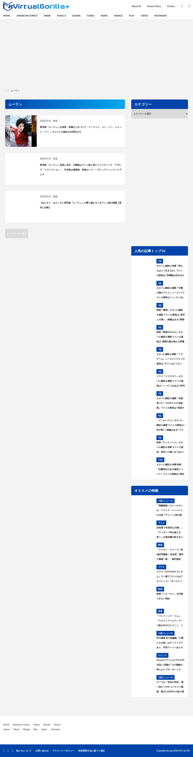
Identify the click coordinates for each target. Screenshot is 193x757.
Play (131, 15)
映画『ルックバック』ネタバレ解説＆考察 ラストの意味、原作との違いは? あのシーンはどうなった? (170, 447)
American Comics (27, 15)
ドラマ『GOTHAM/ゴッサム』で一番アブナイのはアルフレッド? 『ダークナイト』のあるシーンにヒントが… (169, 577)
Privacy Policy (154, 6)
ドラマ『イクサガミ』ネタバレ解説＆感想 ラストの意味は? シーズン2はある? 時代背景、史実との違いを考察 (170, 381)
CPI (188, 750)
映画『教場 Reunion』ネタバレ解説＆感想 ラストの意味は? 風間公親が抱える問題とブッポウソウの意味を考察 (170, 337)
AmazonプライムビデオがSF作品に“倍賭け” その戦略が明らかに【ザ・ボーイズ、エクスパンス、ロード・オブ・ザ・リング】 (170, 665)
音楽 (55, 158)
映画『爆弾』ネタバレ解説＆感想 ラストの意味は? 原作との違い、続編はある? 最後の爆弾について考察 (170, 315)
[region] (96, 53)
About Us (136, 6)
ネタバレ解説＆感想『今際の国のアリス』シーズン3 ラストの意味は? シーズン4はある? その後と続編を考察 (170, 293)
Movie (6, 15)
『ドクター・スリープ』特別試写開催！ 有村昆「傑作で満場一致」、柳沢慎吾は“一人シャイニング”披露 (169, 554)
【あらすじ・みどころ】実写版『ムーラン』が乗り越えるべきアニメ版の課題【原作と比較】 (80, 205)
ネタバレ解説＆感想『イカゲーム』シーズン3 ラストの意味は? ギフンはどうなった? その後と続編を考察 (170, 359)
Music (104, 15)
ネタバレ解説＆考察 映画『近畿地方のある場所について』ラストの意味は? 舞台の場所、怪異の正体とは (170, 469)
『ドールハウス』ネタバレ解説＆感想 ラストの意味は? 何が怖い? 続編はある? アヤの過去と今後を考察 (170, 425)
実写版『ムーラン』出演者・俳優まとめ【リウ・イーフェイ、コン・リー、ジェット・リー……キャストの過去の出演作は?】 (80, 129)
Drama (76, 15)
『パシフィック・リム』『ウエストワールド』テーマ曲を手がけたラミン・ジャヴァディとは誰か (169, 621)
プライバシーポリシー (63, 750)
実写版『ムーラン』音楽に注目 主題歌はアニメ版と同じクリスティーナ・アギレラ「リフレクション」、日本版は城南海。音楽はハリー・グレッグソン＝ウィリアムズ (80, 170)
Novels (61, 15)
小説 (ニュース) (165, 500)
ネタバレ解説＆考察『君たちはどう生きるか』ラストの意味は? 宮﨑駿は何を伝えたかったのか (170, 271)
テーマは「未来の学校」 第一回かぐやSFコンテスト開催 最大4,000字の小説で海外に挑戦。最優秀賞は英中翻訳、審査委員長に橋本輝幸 (170, 687)
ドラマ (161, 567)
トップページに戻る (17, 233)
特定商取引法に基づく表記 (91, 750)
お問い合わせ (42, 750)
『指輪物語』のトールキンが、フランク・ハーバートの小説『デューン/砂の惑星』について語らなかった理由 (169, 510)
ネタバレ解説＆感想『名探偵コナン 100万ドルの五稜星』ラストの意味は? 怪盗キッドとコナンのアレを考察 (170, 403)
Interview (161, 15)
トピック (162, 655)
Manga (118, 15)
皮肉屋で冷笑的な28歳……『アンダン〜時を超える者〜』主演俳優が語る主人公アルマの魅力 (169, 532)
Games (91, 15)
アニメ (161, 522)
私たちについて (24, 750)
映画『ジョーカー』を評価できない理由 (169, 596)
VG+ (181, 750)
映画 (55, 120)
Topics (144, 15)
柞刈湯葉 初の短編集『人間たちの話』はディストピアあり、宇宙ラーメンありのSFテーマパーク (169, 643)
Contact (171, 6)
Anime (47, 15)
